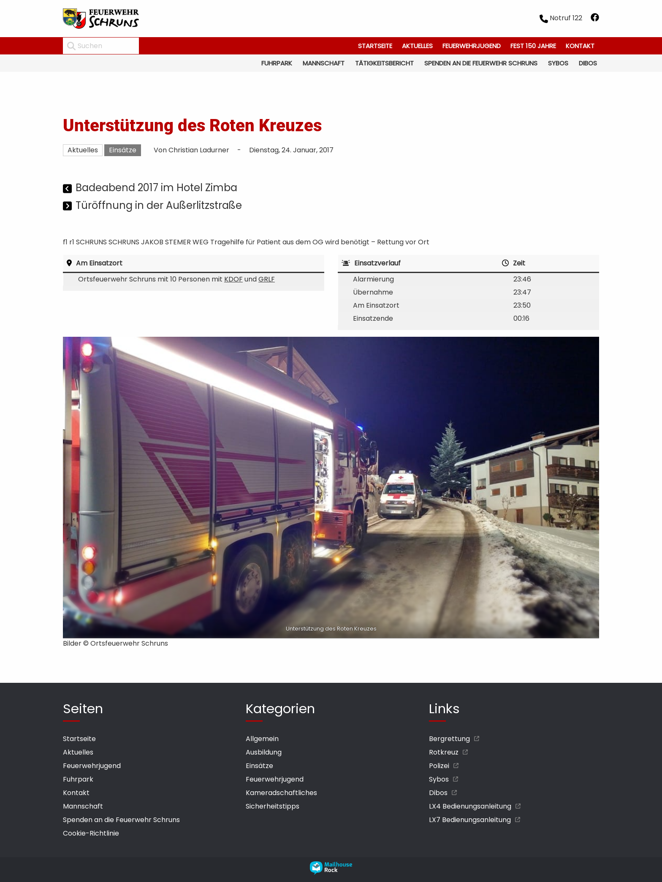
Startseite (375, 45)
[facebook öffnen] (595, 18)
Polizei (439, 766)
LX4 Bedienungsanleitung (470, 806)
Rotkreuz (444, 752)
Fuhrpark (276, 63)
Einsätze (122, 150)
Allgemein (262, 739)
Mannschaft (324, 63)
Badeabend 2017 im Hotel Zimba (156, 188)
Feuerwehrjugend (471, 45)
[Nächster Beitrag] (68, 206)
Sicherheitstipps (272, 806)
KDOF (233, 279)
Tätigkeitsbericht (384, 63)
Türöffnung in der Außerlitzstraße (159, 205)
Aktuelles (417, 45)
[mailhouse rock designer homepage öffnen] (331, 872)
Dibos (588, 63)
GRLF (266, 279)
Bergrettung (449, 739)
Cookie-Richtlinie (91, 833)
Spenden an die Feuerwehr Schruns (480, 63)
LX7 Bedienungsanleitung (470, 820)
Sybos (558, 63)
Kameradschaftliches (281, 793)
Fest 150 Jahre (533, 45)
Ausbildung (264, 752)
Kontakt (580, 45)
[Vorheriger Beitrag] (68, 189)
